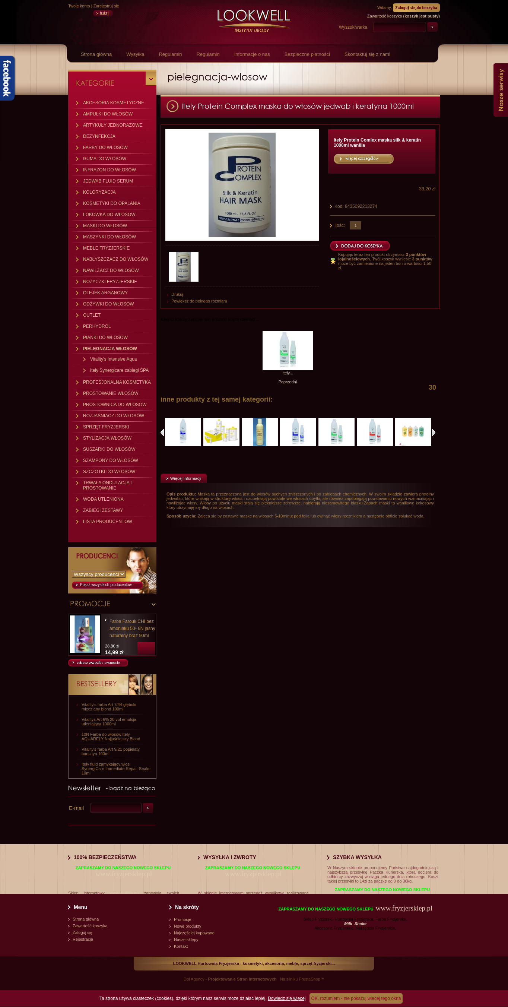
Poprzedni (288, 382)
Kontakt (181, 946)
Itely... (287, 373)
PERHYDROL (97, 326)
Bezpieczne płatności (307, 54)
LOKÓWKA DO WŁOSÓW (109, 214)
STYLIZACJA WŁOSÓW (107, 438)
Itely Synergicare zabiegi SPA (119, 370)
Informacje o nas (252, 54)
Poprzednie (162, 432)
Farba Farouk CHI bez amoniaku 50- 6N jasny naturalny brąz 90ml (132, 628)
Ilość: (339, 225)
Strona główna (96, 54)
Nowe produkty (187, 926)
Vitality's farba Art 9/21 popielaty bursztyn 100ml (111, 751)
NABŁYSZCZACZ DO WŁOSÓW (115, 259)
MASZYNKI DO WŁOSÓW (109, 237)
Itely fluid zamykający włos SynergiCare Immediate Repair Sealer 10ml (116, 768)
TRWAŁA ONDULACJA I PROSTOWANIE (107, 485)
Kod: (339, 206)
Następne (433, 432)
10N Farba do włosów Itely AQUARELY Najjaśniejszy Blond (111, 736)
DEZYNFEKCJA (99, 136)
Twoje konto (79, 6)
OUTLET (92, 315)
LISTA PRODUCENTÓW (107, 521)
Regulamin (170, 54)
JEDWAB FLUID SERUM (108, 181)
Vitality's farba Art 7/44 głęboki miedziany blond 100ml (109, 706)
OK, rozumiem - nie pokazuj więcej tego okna (356, 998)
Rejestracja (83, 939)
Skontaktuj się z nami (367, 54)
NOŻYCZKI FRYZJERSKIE (110, 281)
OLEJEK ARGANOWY (105, 292)
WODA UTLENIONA (103, 499)
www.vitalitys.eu (124, 893)
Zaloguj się (82, 932)
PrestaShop (309, 979)
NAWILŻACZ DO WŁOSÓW (111, 270)
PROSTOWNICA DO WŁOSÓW (114, 404)
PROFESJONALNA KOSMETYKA (117, 382)
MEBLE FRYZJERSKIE (106, 248)
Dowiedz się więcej (286, 998)
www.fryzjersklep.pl (123, 874)
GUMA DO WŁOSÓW (104, 158)
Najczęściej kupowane (194, 933)
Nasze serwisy (500, 90)
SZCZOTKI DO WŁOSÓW (109, 471)
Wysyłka (135, 54)
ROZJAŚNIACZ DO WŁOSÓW (113, 415)
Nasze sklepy (186, 939)
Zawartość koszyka (90, 926)
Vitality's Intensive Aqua (113, 359)
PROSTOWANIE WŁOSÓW (111, 393)
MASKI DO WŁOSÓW (105, 225)
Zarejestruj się (106, 6)
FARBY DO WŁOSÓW (105, 147)
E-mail (76, 808)
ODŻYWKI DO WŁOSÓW (108, 304)
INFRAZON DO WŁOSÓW (109, 169)
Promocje (182, 919)
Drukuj (177, 294)
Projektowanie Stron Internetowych (242, 979)
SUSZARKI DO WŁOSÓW (109, 449)
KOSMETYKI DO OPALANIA (111, 203)
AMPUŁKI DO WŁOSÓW (108, 114)
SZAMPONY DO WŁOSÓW (110, 460)
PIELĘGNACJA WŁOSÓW (110, 348)
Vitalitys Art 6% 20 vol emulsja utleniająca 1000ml (109, 721)
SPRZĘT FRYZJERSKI (106, 427)
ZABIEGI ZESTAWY (103, 510)
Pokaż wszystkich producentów (105, 585)
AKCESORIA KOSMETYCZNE (113, 102)
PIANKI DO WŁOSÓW (105, 337)
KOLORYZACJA (99, 192)
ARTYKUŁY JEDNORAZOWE (113, 125)
